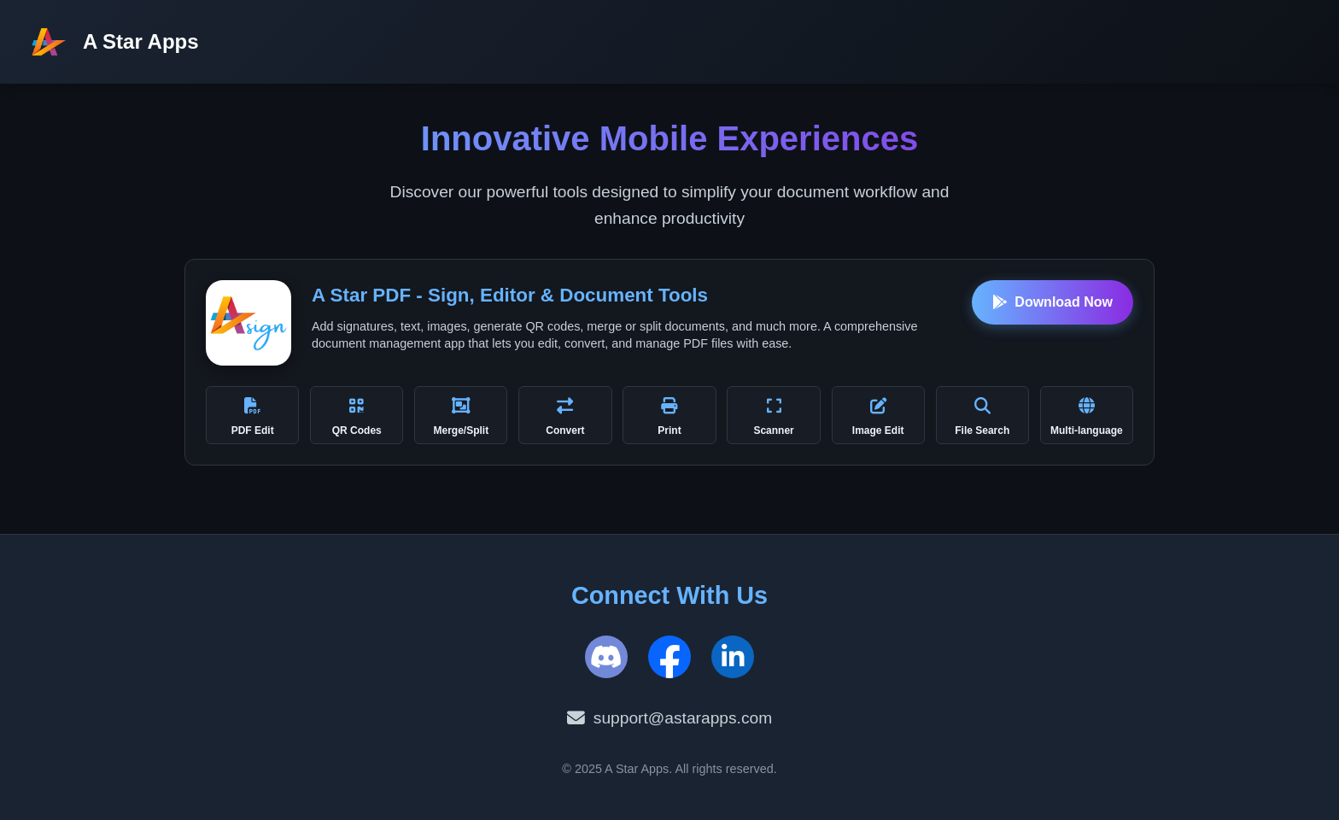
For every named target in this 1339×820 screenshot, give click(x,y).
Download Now (1052, 302)
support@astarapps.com (669, 718)
